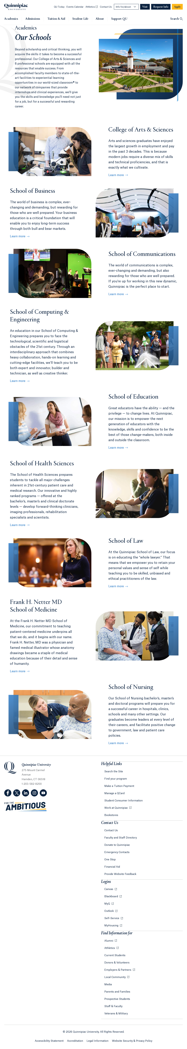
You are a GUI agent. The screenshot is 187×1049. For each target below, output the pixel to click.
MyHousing (111, 925)
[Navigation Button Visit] (145, 7)
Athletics (92, 7)
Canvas (109, 889)
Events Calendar (75, 7)
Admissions (32, 19)
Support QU (119, 19)
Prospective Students (117, 999)
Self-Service (112, 918)
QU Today (59, 7)
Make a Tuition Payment (119, 786)
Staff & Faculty (113, 1006)
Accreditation (75, 1041)
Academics (11, 19)
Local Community (115, 977)
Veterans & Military (116, 1013)
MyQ (107, 904)
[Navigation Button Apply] (177, 7)
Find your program (115, 779)
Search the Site (113, 771)
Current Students (114, 955)
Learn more (116, 175)
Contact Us (106, 7)
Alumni (109, 941)
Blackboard (111, 896)
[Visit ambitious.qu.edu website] (25, 807)
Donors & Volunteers (117, 963)
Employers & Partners (118, 970)
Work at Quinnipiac (116, 808)
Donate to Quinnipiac (117, 845)
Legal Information (97, 1041)
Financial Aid (112, 867)
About (100, 19)
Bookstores (111, 815)
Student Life (80, 19)
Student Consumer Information (123, 800)
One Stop (110, 859)
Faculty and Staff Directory (120, 838)
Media (108, 984)
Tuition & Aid (56, 19)
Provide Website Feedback (120, 874)
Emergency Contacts (117, 852)
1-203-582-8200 (32, 784)
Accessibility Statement (49, 1041)
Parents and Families (117, 992)
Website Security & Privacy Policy (132, 1041)
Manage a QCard (114, 793)
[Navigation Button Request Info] (160, 7)
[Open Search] (176, 19)
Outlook (109, 911)
